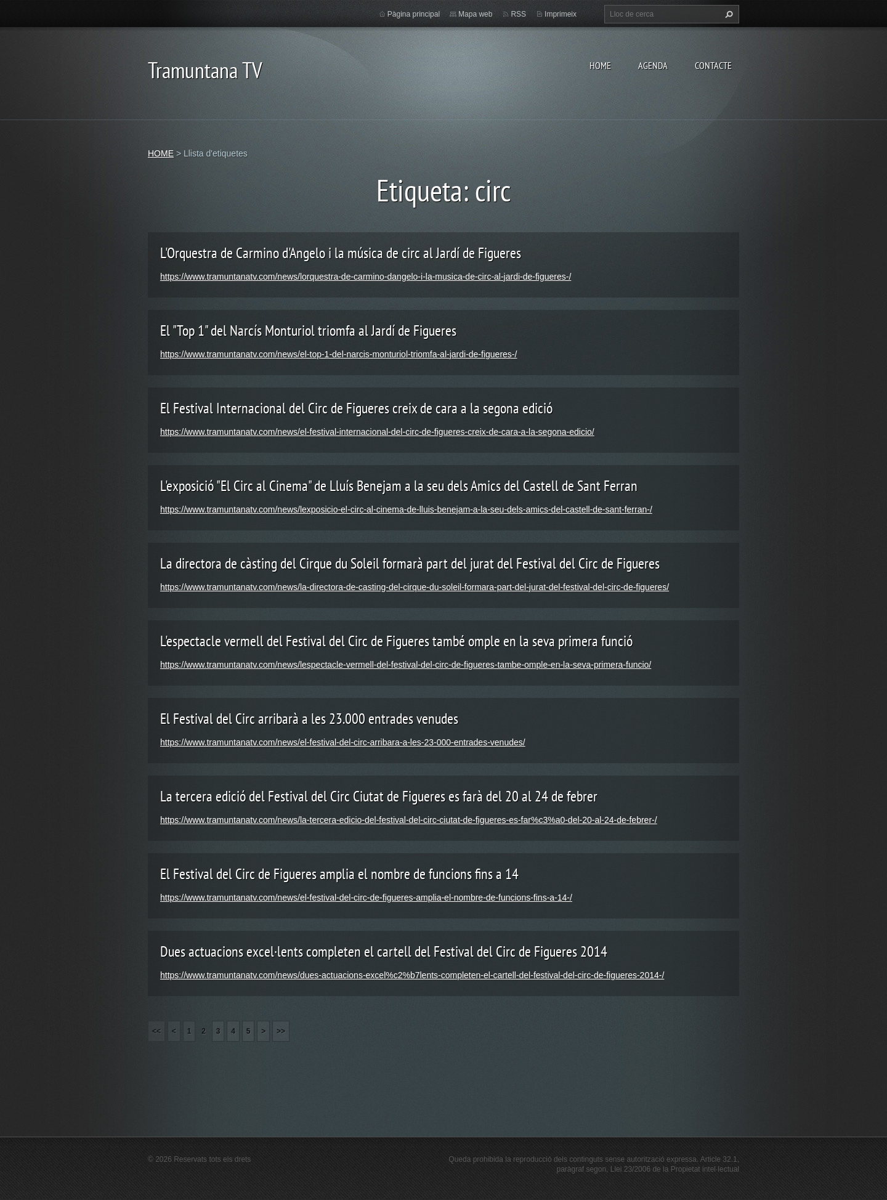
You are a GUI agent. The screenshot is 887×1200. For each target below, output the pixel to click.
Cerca (727, 14)
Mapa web (475, 14)
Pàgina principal (413, 14)
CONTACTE (713, 65)
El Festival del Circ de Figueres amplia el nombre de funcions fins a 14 (339, 873)
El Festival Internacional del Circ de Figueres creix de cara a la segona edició (356, 408)
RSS (518, 14)
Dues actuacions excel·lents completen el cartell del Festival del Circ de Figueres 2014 (383, 951)
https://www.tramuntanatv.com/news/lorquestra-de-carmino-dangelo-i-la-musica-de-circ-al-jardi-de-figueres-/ (365, 277)
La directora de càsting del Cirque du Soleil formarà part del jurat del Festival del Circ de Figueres (410, 563)
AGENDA (653, 65)
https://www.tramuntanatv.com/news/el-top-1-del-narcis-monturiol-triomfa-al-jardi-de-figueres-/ (338, 354)
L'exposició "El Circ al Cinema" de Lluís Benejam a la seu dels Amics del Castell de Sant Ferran (399, 485)
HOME (600, 65)
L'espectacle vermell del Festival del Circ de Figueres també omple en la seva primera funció (396, 641)
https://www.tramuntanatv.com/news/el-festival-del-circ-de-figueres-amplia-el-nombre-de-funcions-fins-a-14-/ (366, 897)
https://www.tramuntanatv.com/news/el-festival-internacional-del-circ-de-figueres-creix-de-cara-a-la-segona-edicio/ (377, 432)
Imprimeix (561, 14)
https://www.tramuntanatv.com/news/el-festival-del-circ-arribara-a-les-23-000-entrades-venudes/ (342, 742)
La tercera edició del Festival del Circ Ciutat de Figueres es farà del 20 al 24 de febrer (378, 796)
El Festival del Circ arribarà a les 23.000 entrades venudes (309, 718)
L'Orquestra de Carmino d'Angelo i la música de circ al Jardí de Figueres (340, 252)
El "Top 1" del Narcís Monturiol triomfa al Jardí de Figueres (308, 330)
